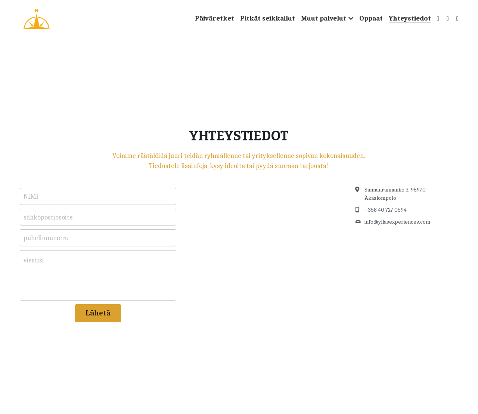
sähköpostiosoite (48, 217)
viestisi (34, 260)
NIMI (31, 196)
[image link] (36, 18)
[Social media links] (438, 19)
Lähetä (98, 313)
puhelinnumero (46, 238)
